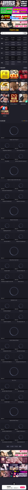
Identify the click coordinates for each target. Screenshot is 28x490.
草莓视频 (19, 61)
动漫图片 (25, 52)
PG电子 (7, 37)
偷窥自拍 (7, 52)
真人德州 (13, 37)
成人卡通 (19, 47)
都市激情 (7, 57)
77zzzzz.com (14, 30)
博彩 (2, 38)
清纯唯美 (13, 54)
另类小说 (13, 59)
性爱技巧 (25, 59)
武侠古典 (25, 57)
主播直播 (19, 44)
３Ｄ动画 (25, 42)
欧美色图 (19, 52)
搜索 (25, 33)
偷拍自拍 (13, 47)
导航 (2, 62)
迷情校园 (7, 59)
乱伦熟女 (19, 49)
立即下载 (22, 487)
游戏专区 (25, 37)
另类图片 (25, 54)
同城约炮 (7, 61)
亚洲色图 (13, 52)
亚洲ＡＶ (7, 42)
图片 (2, 53)
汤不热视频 (25, 61)
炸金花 (13, 39)
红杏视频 (7, 64)
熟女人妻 (7, 44)
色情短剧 (13, 64)
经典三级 (13, 49)
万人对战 (19, 37)
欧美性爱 (25, 47)
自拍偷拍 (13, 42)
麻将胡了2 (7, 39)
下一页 (16, 446)
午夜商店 (13, 61)
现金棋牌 (19, 39)
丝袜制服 (13, 44)
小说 (2, 58)
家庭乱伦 (13, 57)
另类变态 (25, 49)
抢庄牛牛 (25, 39)
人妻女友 (19, 57)
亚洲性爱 (7, 47)
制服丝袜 (7, 49)
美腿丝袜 (7, 54)
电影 (2, 48)
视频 (2, 43)
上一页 (12, 446)
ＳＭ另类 (25, 44)
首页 (8, 446)
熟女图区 (19, 54)
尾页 (20, 446)
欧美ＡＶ (19, 42)
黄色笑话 (19, 59)
